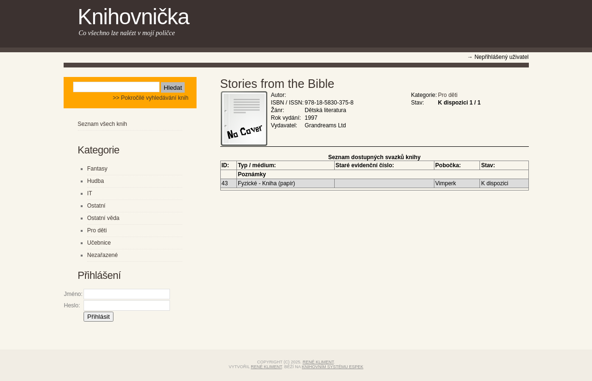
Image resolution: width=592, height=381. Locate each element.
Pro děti (447, 95)
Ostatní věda (103, 218)
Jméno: (73, 294)
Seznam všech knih (102, 124)
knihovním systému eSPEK (333, 366)
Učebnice (99, 242)
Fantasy (97, 168)
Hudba (95, 181)
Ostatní (96, 205)
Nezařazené (102, 255)
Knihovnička (133, 17)
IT (90, 193)
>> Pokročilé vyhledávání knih (150, 98)
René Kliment (318, 362)
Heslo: (72, 305)
